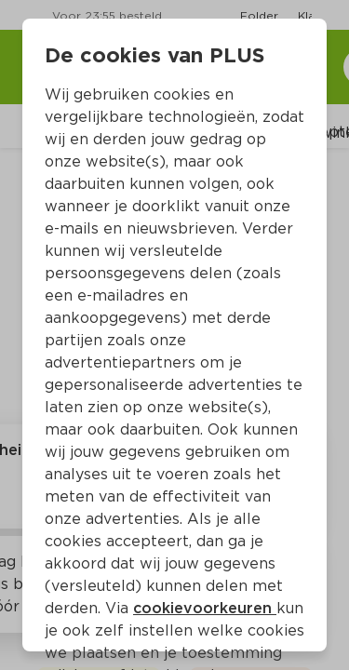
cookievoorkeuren (204, 608)
